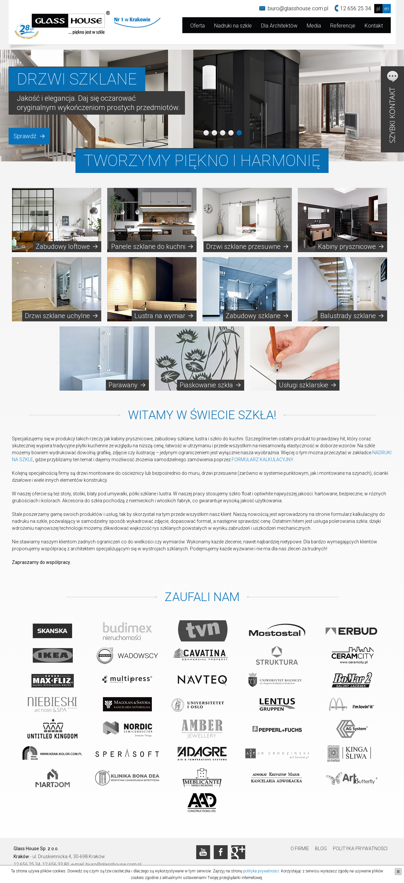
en (386, 8)
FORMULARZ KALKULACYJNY (262, 459)
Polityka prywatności (360, 848)
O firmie (300, 848)
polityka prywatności (261, 871)
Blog (321, 848)
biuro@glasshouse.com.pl (298, 8)
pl (378, 8)
